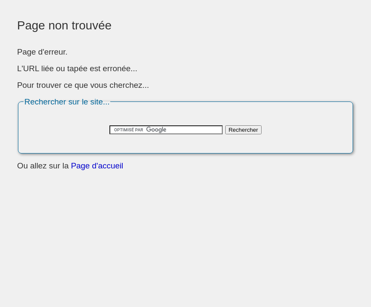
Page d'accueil (97, 165)
